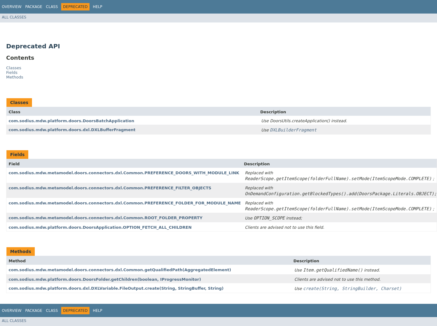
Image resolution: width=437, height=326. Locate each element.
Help (97, 7)
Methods (14, 77)
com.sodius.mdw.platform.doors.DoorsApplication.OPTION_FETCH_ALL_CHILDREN (100, 227)
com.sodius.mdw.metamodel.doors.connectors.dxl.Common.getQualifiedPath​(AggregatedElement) (120, 270)
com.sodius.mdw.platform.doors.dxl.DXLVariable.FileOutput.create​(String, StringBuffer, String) (116, 288)
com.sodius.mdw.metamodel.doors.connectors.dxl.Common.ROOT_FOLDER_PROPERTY (105, 217)
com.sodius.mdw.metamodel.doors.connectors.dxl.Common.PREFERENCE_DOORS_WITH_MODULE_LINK (124, 173)
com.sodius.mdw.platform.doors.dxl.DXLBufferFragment (72, 129)
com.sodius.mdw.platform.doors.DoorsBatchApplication (71, 121)
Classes (13, 68)
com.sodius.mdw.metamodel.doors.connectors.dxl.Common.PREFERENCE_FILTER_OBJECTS (110, 188)
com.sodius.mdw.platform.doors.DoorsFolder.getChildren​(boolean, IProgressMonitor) (105, 279)
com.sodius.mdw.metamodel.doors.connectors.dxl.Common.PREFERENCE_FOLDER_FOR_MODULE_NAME (125, 203)
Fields (12, 72)
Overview (12, 7)
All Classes (14, 17)
